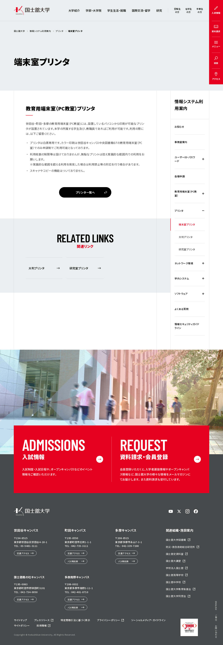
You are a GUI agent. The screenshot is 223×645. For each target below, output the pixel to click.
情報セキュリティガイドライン (187, 326)
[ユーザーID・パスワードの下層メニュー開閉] (203, 159)
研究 (159, 10)
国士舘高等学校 (174, 575)
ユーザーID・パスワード (185, 159)
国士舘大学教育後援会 (178, 589)
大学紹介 (74, 10)
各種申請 (180, 176)
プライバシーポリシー (108, 620)
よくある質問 (182, 309)
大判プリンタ (186, 237)
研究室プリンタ (187, 249)
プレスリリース (42, 620)
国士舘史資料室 (174, 554)
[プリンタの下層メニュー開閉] (203, 210)
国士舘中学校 (173, 582)
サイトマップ (20, 620)
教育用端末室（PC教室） (186, 193)
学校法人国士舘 (174, 568)
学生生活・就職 (116, 10)
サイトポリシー (22, 625)
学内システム (182, 278)
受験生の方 (177, 10)
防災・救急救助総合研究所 (180, 547)
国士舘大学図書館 (176, 540)
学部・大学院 (94, 10)
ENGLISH (216, 566)
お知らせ (179, 126)
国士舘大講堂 (173, 561)
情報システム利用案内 (189, 104)
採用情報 (42, 625)
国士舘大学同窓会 (176, 596)
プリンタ (179, 210)
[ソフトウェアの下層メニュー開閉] (203, 293)
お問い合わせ (216, 592)
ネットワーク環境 (184, 263)
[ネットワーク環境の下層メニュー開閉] (203, 263)
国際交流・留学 (141, 10)
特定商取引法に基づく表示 (75, 620)
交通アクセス (23, 553)
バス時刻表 (73, 561)
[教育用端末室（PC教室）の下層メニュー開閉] (203, 193)
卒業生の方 (200, 10)
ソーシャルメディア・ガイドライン (148, 620)
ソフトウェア (181, 293)
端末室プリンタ (187, 224)
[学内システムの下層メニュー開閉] (203, 278)
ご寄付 (216, 578)
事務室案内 (181, 142)
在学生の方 (188, 10)
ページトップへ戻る (211, 630)
